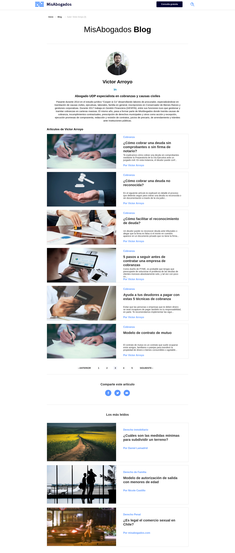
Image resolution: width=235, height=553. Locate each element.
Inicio (50, 17)
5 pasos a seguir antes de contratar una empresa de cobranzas (144, 261)
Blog (60, 17)
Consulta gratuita (169, 4)
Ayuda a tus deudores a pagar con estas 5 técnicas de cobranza (151, 297)
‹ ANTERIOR (84, 368)
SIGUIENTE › (146, 368)
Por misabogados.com (136, 533)
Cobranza (129, 137)
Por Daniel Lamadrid (135, 448)
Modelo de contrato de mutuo (147, 333)
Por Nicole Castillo (134, 490)
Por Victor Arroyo (133, 165)
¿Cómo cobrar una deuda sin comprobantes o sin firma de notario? (147, 147)
